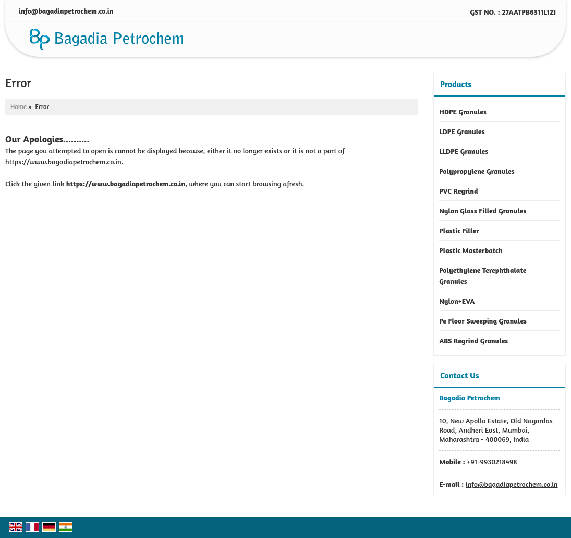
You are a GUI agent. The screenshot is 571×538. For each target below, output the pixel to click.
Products (455, 84)
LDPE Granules (461, 131)
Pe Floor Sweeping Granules (483, 320)
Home (18, 107)
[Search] (535, 42)
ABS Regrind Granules (473, 340)
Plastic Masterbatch (470, 250)
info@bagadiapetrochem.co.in (66, 10)
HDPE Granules (463, 111)
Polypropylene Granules (476, 170)
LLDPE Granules (463, 151)
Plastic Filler (459, 230)
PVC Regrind (458, 190)
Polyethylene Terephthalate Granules (482, 275)
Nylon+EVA (457, 300)
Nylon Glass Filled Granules (482, 210)
